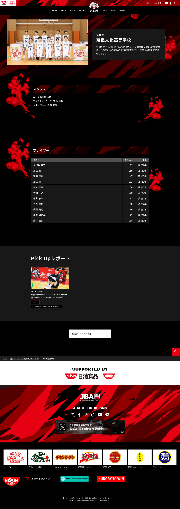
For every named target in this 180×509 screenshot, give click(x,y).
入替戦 (104, 10)
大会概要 (157, 3)
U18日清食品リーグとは (146, 10)
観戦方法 (58, 10)
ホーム (5, 359)
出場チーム (74, 10)
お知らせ (148, 3)
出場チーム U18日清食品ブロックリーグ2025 (24, 359)
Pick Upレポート (121, 10)
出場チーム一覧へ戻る (82, 333)
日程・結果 (24, 10)
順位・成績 (41, 10)
